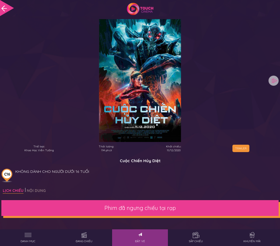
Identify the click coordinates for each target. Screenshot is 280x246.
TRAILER (241, 148)
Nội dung (36, 190)
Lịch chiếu (13, 190)
